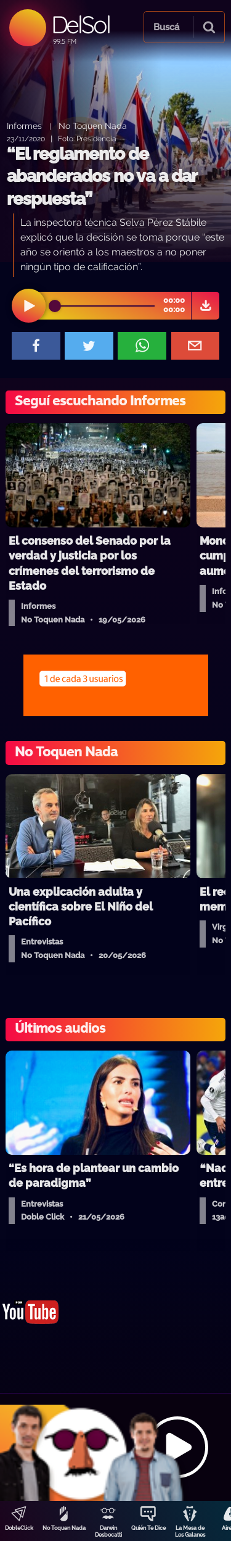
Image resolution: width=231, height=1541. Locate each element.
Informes (24, 125)
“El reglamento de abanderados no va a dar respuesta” (102, 176)
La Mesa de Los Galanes (190, 1531)
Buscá (166, 27)
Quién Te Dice (148, 1528)
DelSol (80, 24)
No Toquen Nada (64, 1528)
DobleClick (19, 1528)
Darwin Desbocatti (108, 1531)
